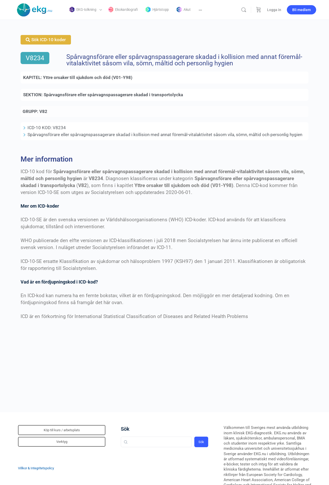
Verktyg (61, 442)
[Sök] (244, 10)
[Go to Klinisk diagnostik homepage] (35, 9)
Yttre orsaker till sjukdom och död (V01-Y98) (87, 77)
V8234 (35, 58)
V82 (43, 111)
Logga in (274, 10)
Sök (125, 429)
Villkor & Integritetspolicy (36, 468)
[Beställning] (258, 10)
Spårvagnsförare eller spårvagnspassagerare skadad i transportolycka (113, 94)
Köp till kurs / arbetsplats (62, 430)
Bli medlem (301, 10)
